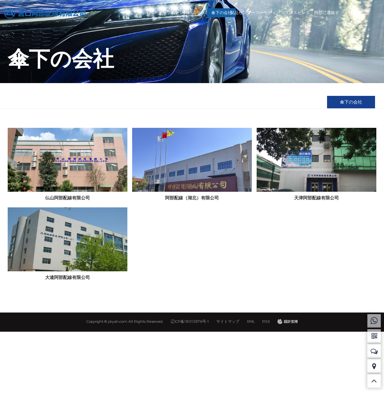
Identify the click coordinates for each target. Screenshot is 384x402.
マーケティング (268, 15)
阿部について (180, 12)
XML (251, 321)
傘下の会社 (209, 12)
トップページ (151, 12)
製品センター (238, 12)
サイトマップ (227, 321)
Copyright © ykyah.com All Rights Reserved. (124, 321)
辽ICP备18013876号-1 (190, 321)
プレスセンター (297, 15)
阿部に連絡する (326, 15)
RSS (266, 321)
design (287, 321)
